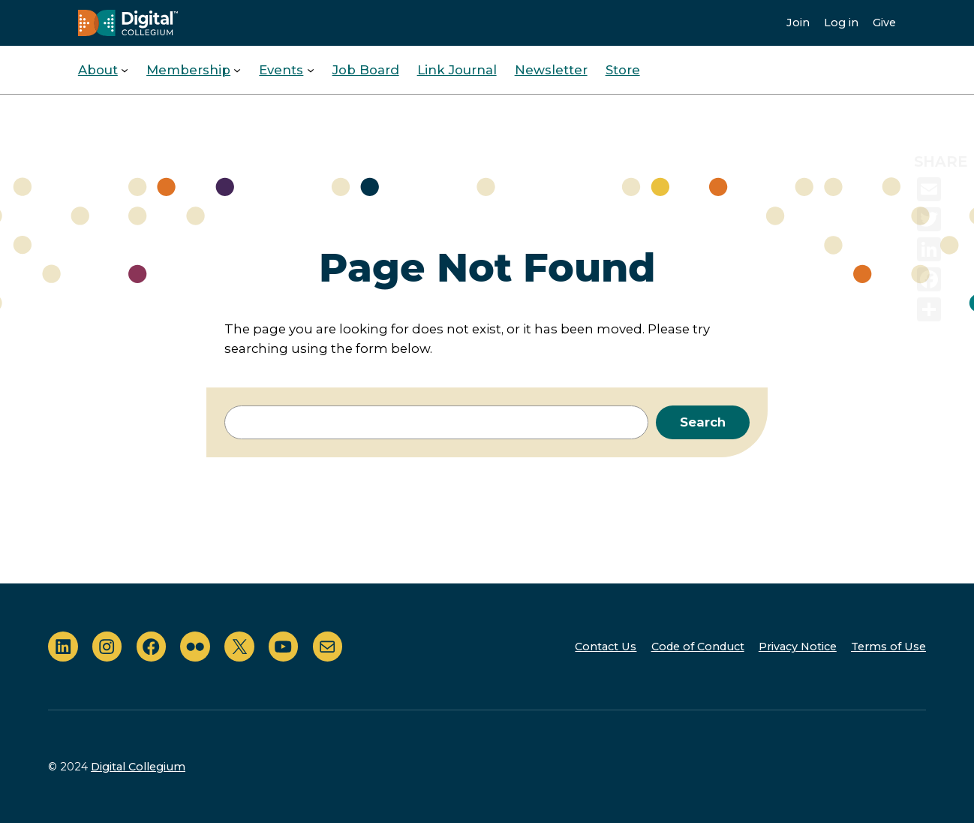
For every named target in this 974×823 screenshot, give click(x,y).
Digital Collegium (138, 766)
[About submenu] (124, 70)
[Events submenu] (310, 70)
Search (703, 422)
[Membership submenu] (237, 70)
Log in (841, 22)
